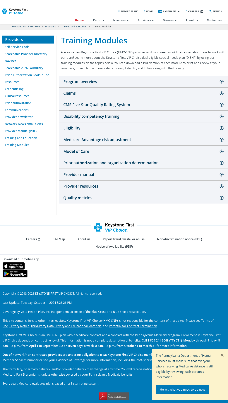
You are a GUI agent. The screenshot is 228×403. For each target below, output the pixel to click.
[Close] (222, 355)
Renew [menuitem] (79, 20)
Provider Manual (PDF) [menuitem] (21, 131)
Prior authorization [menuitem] (18, 103)
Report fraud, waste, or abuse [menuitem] (124, 239)
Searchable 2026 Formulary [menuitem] (24, 68)
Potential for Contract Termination (133, 326)
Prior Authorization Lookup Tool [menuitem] (27, 75)
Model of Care (76, 151)
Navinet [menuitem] (10, 61)
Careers (192, 11)
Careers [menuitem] (31, 239)
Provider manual (78, 174)
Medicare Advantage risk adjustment (97, 139)
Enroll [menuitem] (97, 20)
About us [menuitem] (192, 20)
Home (148, 11)
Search (215, 11)
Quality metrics (77, 197)
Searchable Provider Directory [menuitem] (26, 54)
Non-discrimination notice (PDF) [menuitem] (179, 239)
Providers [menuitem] (144, 20)
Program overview (80, 81)
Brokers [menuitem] (168, 20)
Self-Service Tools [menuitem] (17, 47)
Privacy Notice (19, 326)
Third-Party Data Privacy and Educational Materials (66, 326)
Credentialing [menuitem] (14, 89)
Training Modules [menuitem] (17, 145)
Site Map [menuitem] (59, 239)
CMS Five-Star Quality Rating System (96, 104)
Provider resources (80, 186)
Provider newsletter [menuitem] (19, 117)
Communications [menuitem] (17, 110)
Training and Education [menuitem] (21, 138)
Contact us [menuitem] (214, 20)
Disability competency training (91, 116)
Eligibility (71, 128)
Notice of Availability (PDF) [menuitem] (114, 246)
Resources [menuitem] (12, 82)
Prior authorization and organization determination (111, 162)
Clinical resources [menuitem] (17, 96)
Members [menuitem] (119, 20)
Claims (69, 93)
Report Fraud (128, 11)
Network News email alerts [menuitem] (24, 124)
